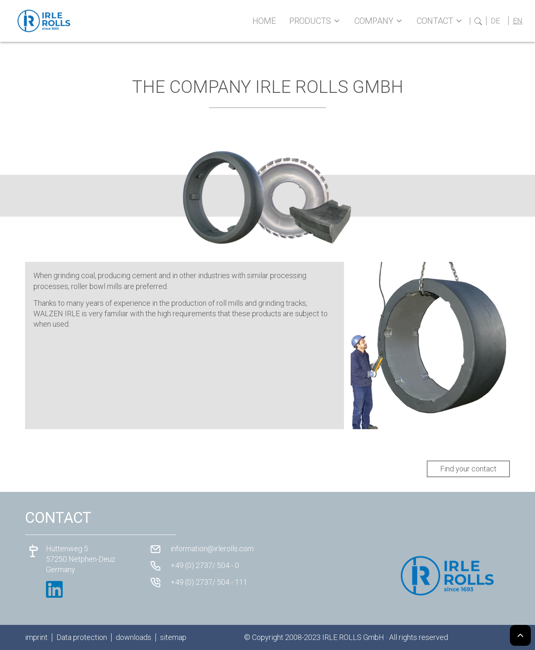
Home (264, 21)
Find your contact (468, 468)
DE (495, 20)
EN (517, 20)
